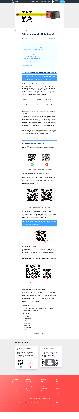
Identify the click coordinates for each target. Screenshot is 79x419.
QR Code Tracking (29, 386)
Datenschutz (43, 386)
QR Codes (28, 30)
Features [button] (37, 1)
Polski (58, 402)
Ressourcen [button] (43, 1)
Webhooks (28, 390)
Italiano (46, 402)
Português (39, 402)
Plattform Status (15, 390)
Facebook (56, 386)
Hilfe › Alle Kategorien (21, 30)
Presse (13, 384)
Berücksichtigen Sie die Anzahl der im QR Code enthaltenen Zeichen (38, 47)
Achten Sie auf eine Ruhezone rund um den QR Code (35, 54)
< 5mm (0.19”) (28, 61)
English (27, 402)
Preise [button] (49, 1)
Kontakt (13, 386)
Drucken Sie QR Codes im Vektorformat (33, 51)
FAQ (56, 394)
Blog (12, 388)
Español (33, 402)
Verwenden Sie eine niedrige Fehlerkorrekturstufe (35, 52)
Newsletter (57, 388)
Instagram (56, 383)
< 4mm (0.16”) (28, 60)
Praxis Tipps (57, 393)
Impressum (42, 381)
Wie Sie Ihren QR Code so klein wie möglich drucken (34, 49)
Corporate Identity (44, 388)
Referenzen (14, 383)
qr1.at (15, 1)
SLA (41, 390)
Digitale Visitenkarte (30, 383)
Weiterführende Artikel (27, 65)
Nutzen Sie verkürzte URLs (31, 56)
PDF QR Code (28, 381)
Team (13, 381)
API (26, 388)
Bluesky (56, 384)
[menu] (66, 2)
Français (52, 402)
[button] (62, 1)
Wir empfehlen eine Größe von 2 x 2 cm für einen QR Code (35, 44)
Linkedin (56, 381)
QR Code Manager (29, 384)
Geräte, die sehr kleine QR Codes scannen (32, 58)
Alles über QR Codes (34, 30)
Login (57, 1)
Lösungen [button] (31, 1)
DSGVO (42, 383)
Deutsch (21, 402)
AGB (41, 384)
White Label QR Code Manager (31, 392)
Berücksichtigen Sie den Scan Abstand (33, 45)
